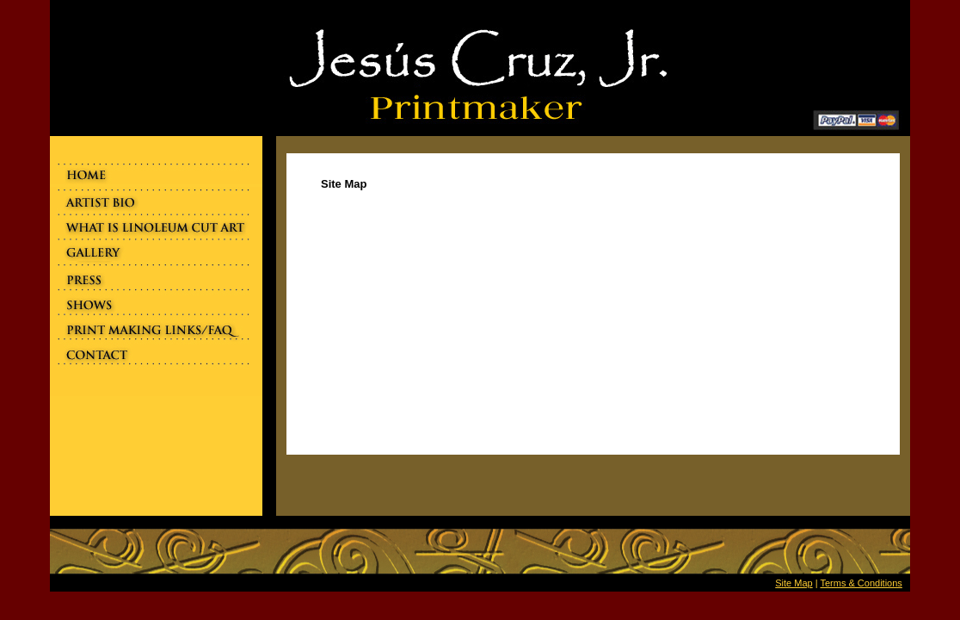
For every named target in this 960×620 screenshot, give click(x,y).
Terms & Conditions (861, 583)
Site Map (793, 583)
